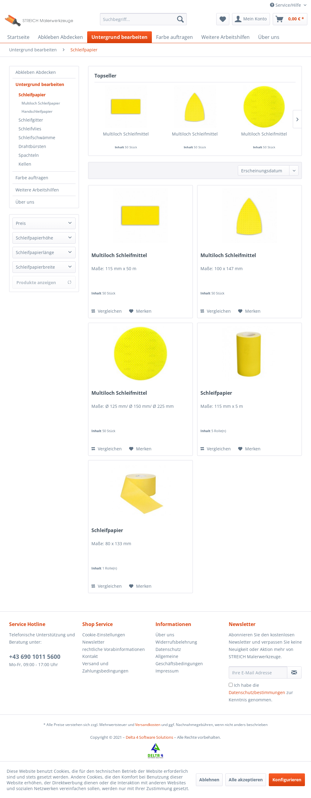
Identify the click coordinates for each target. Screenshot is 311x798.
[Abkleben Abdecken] (60, 37)
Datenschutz (168, 649)
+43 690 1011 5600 (34, 657)
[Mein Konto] (251, 19)
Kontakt (90, 656)
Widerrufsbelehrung (176, 642)
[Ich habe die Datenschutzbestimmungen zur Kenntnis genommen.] (231, 685)
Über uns (24, 202)
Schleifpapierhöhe (34, 238)
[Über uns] (269, 37)
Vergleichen (106, 311)
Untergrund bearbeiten (39, 84)
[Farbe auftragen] (174, 37)
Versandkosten (147, 724)
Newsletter (93, 642)
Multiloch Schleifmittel (126, 134)
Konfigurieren (286, 780)
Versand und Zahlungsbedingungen (105, 667)
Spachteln (29, 155)
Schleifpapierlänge (35, 252)
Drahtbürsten (32, 146)
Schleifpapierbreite (35, 267)
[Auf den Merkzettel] (140, 311)
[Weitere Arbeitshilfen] (225, 37)
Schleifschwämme (37, 137)
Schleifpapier (32, 95)
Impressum (167, 671)
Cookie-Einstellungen (103, 635)
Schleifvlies (30, 129)
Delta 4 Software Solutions (149, 737)
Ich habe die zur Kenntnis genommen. (261, 692)
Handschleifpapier (37, 111)
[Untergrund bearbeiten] (119, 37)
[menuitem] (143, 19)
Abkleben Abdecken (35, 72)
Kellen (25, 164)
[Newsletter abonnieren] (294, 672)
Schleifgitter (31, 120)
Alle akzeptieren (246, 780)
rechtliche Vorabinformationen (113, 649)
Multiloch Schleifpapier (41, 103)
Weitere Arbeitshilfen (37, 190)
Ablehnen (209, 780)
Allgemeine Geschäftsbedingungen (179, 659)
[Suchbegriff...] (143, 19)
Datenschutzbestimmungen (257, 692)
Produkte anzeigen (44, 282)
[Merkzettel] (222, 19)
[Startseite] (18, 37)
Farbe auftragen (31, 178)
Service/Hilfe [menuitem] (286, 5)
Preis (21, 223)
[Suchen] (180, 19)
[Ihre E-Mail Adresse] (258, 672)
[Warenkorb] (290, 19)
